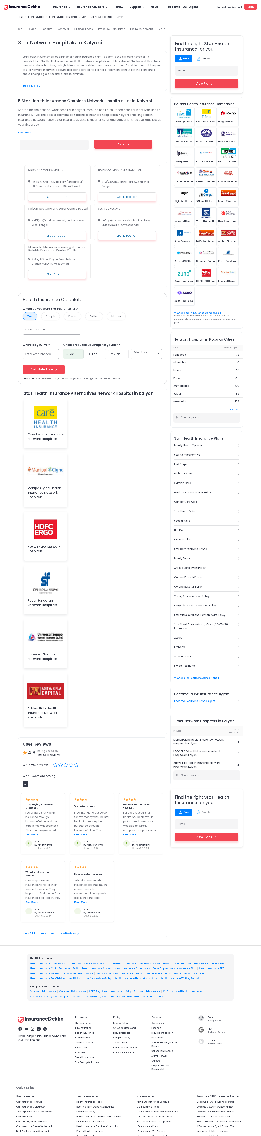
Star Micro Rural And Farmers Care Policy (199, 615)
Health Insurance (40, 963)
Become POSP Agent (183, 7)
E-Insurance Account (125, 1052)
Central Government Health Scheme (130, 996)
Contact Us (157, 1023)
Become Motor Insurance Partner (215, 1106)
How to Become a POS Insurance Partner (219, 1121)
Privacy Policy (120, 1023)
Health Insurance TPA (211, 968)
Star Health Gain (184, 511)
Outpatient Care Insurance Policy (195, 605)
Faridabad (179, 354)
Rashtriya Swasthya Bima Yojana (49, 996)
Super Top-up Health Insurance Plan (174, 968)
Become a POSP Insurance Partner (215, 1101)
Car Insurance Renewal (29, 1101)
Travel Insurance (84, 1057)
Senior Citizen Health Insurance (114, 973)
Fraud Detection (122, 1032)
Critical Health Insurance (90, 1121)
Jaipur (177, 393)
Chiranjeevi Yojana (95, 996)
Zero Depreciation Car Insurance (34, 1111)
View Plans (207, 83)
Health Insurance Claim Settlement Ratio (54, 968)
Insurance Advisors (91, 7)
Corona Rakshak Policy (188, 586)
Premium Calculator (111, 29)
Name (181, 70)
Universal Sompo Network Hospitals (42, 656)
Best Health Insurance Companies (95, 1106)
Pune (176, 378)
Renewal (63, 29)
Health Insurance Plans (67, 963)
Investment (81, 1047)
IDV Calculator (24, 1116)
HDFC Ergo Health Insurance (105, 991)
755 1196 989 (32, 1040)
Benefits (47, 29)
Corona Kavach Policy (188, 577)
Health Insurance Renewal (45, 973)
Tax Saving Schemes (87, 1062)
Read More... (25, 132)
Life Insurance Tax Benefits (151, 1131)
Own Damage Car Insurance (32, 1121)
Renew (118, 7)
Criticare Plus (182, 539)
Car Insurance (83, 1023)
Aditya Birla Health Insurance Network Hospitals (42, 713)
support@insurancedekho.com (46, 1036)
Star (21, 29)
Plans (32, 29)
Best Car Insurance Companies (33, 1131)
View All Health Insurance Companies (197, 313)
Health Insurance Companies (132, 968)
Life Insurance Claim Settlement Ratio (157, 1111)
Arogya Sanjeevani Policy (190, 568)
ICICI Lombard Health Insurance (182, 991)
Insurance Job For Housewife (212, 1131)
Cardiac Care (182, 483)
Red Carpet (181, 464)
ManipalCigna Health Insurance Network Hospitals (44, 492)
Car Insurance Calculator (30, 1106)
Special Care (182, 521)
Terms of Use (120, 1042)
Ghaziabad (180, 362)
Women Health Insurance (189, 973)
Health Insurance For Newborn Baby (90, 978)
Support (137, 7)
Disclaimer (157, 1037)
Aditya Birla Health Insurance (142, 991)
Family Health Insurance (78, 973)
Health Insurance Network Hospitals (135, 978)
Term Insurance (84, 1042)
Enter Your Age (35, 329)
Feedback (156, 1027)
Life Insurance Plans (147, 1126)
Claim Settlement (141, 29)
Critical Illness (83, 29)
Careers (155, 1060)
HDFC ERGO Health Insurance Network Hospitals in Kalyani (197, 753)
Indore (177, 370)
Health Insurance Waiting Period (179, 978)
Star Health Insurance (43, 991)
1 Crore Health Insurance (121, 963)
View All (234, 409)
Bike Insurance (83, 1027)
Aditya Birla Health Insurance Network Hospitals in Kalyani (196, 764)
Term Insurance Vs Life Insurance (155, 1116)
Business (80, 1052)
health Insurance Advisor (97, 968)
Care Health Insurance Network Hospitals (45, 436)
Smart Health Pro (185, 666)
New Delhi (179, 401)
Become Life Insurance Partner (213, 1116)
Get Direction (57, 197)
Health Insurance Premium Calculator (162, 963)
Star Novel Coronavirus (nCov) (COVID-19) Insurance (201, 626)
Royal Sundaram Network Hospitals (42, 602)
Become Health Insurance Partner (215, 1111)
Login (251, 6)
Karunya (160, 996)
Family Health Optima (188, 445)
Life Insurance (82, 1037)
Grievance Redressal (124, 1027)
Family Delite (182, 558)
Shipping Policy (121, 1037)
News (156, 7)
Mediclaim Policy (94, 963)
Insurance (61, 7)
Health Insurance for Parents (153, 973)
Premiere (180, 647)
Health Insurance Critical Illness (207, 963)
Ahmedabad (181, 386)
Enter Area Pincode (38, 354)
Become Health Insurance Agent (194, 701)
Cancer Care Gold (185, 502)
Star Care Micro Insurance (190, 549)
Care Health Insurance (72, 991)
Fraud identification (162, 1032)
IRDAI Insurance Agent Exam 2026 (215, 1126)
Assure (178, 637)
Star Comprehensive (187, 455)
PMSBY (76, 996)
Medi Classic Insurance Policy (192, 492)
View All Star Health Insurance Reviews (51, 933)
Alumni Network (159, 1055)
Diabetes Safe (183, 473)
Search (123, 144)
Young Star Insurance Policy (191, 596)
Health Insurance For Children (47, 978)
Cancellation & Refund (125, 1047)
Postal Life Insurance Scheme (153, 1101)
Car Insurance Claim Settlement (34, 1126)
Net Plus (179, 530)
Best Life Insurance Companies (154, 1121)
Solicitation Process (162, 1050)
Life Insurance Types (148, 1106)
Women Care (182, 656)
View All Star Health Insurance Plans (196, 678)
